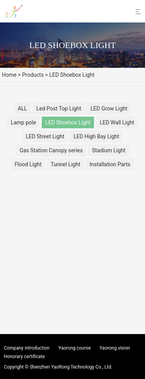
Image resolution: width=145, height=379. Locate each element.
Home (9, 75)
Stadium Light (108, 150)
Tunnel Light (65, 164)
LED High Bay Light (96, 136)
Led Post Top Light (58, 108)
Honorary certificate (24, 356)
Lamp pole (23, 122)
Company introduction (26, 348)
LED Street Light (45, 136)
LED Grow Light (108, 108)
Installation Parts (110, 164)
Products (33, 75)
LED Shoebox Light (67, 122)
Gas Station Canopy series (51, 150)
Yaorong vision (115, 348)
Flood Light (28, 164)
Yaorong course (74, 348)
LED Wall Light (117, 122)
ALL (22, 108)
